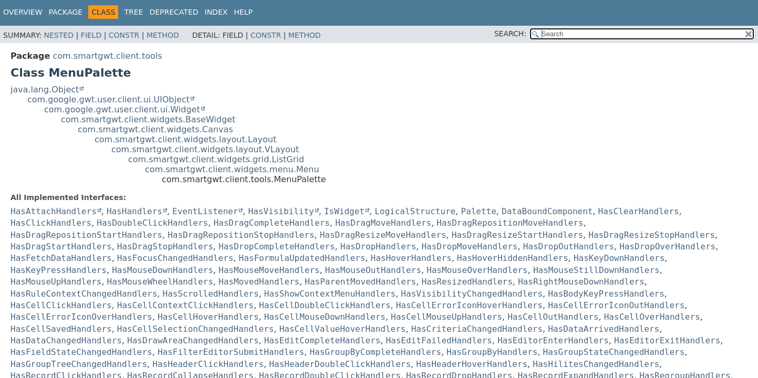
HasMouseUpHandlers (56, 282)
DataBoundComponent (547, 211)
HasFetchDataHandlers (61, 258)
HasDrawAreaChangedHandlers (192, 340)
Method (163, 35)
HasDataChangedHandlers (66, 340)
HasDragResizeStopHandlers (651, 235)
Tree (133, 12)
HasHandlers (134, 211)
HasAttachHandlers (54, 211)
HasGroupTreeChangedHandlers (79, 364)
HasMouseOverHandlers (477, 270)
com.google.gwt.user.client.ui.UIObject (108, 99)
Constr (124, 35)
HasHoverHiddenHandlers (512, 258)
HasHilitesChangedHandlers (596, 364)
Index (216, 12)
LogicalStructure (415, 211)
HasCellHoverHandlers (208, 317)
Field (91, 35)
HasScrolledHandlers (211, 294)
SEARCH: (510, 33)
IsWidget (344, 211)
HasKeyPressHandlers (59, 270)
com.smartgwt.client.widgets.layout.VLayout (205, 149)
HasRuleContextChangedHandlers (84, 294)
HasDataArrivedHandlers (603, 329)
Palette (478, 211)
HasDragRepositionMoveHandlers (510, 223)
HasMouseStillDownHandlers (596, 270)
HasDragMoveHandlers (383, 223)
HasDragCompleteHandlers (271, 223)
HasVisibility (281, 211)
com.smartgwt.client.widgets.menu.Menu (232, 169)
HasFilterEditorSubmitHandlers (231, 352)
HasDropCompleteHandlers (277, 246)
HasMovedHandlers (259, 282)
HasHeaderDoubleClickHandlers (340, 364)
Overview (23, 12)
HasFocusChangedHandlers (175, 258)
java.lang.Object (45, 89)
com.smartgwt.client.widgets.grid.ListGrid (216, 159)
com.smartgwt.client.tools (107, 56)
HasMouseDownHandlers (162, 270)
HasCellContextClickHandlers (185, 305)
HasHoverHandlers (411, 258)
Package (66, 12)
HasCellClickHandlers (61, 305)
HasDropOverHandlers (667, 246)
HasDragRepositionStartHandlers (86, 235)
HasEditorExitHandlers (667, 340)
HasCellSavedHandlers (61, 329)
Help (243, 12)
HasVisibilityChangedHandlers (472, 294)
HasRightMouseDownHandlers (581, 282)
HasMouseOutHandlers (373, 270)
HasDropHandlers (378, 246)
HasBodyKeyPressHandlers (606, 294)
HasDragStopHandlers (165, 246)
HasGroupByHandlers (492, 352)
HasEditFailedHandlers (439, 340)
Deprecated (173, 12)
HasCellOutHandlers (552, 317)
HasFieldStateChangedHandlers (81, 352)
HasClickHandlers (51, 223)
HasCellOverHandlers (652, 317)
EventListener (205, 211)
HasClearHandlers (638, 211)
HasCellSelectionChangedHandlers (195, 329)
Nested (59, 35)
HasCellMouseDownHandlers (325, 317)
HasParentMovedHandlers (360, 282)
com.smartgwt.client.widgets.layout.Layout (185, 139)
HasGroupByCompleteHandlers (375, 352)
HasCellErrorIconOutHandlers (616, 305)
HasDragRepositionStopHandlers (241, 235)
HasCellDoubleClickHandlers (324, 305)
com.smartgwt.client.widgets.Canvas (155, 129)
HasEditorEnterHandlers (553, 340)
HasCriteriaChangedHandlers (477, 329)
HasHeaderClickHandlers (208, 364)
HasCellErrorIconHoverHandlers (469, 305)
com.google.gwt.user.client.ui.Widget (122, 109)
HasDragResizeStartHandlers (517, 235)
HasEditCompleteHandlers (322, 340)
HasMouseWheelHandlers (160, 282)
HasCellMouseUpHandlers (446, 317)
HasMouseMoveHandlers (269, 270)
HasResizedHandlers (466, 282)
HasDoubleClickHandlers (152, 223)
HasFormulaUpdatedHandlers (302, 258)
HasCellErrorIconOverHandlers (81, 317)
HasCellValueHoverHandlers (342, 329)
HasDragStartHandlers (61, 246)
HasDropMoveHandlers (469, 246)
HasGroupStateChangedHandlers (614, 352)
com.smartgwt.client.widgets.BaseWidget (148, 119)
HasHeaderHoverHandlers (471, 364)
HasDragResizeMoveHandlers (383, 235)
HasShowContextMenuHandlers (330, 294)
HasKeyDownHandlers (619, 258)
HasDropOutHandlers (568, 246)
